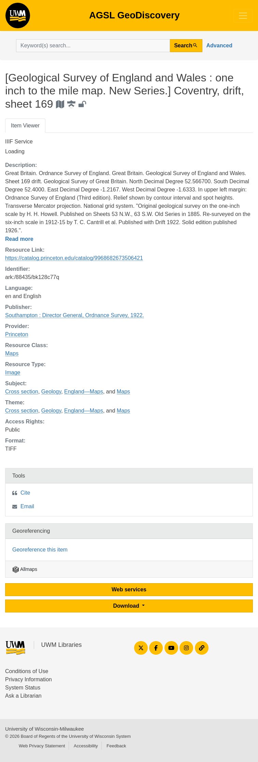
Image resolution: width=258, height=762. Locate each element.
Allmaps (24, 569)
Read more (19, 239)
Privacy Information (28, 679)
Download (127, 606)
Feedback (116, 745)
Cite (25, 493)
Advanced (219, 45)
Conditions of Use (26, 671)
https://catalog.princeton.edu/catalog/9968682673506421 (74, 258)
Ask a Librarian (23, 696)
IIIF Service (19, 141)
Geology (51, 391)
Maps (11, 353)
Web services (129, 589)
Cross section (21, 391)
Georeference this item (40, 550)
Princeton (16, 334)
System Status (22, 687)
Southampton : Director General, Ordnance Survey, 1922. (74, 315)
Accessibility (86, 745)
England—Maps (83, 391)
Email (27, 506)
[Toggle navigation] (243, 15)
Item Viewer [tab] (25, 125)
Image (12, 372)
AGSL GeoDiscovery (18, 17)
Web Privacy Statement (42, 745)
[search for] (93, 45)
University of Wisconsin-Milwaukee (44, 729)
